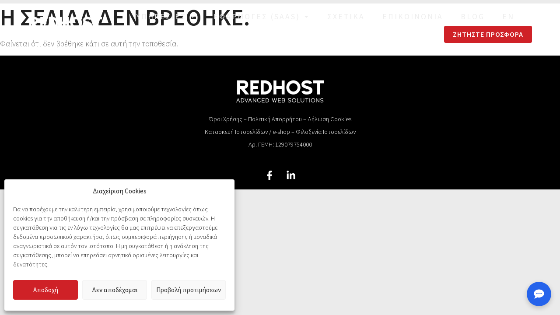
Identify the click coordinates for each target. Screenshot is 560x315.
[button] (166, 17)
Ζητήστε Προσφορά (488, 34)
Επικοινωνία (412, 16)
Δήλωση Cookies (329, 119)
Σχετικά (346, 16)
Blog (473, 16)
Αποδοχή (45, 290)
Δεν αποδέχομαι (115, 290)
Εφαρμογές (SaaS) (262, 16)
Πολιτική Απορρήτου (275, 119)
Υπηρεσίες (166, 16)
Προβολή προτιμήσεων (188, 290)
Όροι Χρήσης (225, 119)
